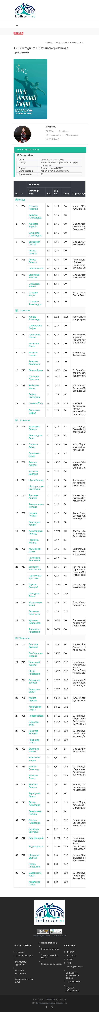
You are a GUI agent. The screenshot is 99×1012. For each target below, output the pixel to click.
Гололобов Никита (34, 336)
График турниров (24, 955)
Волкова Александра (35, 216)
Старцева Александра (35, 302)
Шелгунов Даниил (34, 856)
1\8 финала (22, 638)
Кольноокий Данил (35, 550)
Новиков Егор (36, 403)
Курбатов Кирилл (33, 225)
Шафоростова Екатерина (36, 487)
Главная (49, 42)
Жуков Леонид (36, 480)
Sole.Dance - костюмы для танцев (72, 975)
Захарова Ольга (34, 344)
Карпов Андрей (33, 699)
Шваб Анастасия (34, 672)
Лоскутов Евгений (33, 732)
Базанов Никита (33, 353)
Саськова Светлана (34, 377)
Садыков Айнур (33, 445)
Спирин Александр (34, 821)
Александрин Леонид (36, 532)
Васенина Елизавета (34, 612)
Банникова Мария (34, 759)
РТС (69, 963)
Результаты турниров (20, 963)
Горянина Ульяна (33, 541)
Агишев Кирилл (33, 463)
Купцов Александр (34, 318)
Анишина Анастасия (34, 362)
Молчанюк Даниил (34, 427)
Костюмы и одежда (50, 949)
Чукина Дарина (33, 252)
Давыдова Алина (34, 594)
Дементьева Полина (35, 812)
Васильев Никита (34, 750)
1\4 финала (22, 420)
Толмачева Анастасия (34, 630)
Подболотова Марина (36, 654)
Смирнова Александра (35, 234)
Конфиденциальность (51, 964)
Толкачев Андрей (33, 496)
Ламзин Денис (36, 370)
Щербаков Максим (34, 276)
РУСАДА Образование (72, 988)
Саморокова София (35, 326)
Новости (20, 952)
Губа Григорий (36, 838)
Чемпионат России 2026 (24, 980)
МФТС (70, 959)
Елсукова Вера (33, 723)
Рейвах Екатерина (34, 395)
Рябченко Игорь (34, 386)
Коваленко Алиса (34, 883)
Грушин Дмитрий (33, 585)
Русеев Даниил (33, 261)
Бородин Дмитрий (33, 645)
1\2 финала (22, 310)
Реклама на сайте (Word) (49, 956)
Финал (20, 199)
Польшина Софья (34, 411)
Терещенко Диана (34, 794)
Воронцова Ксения (34, 523)
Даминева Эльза (34, 454)
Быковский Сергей (34, 243)
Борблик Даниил (33, 785)
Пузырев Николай (33, 207)
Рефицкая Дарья (34, 741)
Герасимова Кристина (35, 577)
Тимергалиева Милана (36, 505)
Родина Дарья (36, 846)
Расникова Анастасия (34, 559)
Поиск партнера (49, 942)
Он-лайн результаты (20, 971)
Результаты (61, 42)
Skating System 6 (75, 966)
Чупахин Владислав (34, 621)
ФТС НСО (71, 955)
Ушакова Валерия (33, 472)
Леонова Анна (36, 268)
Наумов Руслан (33, 514)
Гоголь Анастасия (34, 865)
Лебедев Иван (36, 715)
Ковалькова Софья (35, 708)
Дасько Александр (34, 803)
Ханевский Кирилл (34, 663)
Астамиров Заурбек (34, 681)
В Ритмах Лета (76, 42)
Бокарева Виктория (34, 830)
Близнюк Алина (33, 776)
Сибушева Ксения (34, 285)
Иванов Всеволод (34, 768)
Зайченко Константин (35, 568)
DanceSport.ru (73, 981)
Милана (51, 126)
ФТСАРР (71, 952)
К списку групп (28, 149)
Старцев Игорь (33, 294)
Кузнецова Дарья (34, 690)
